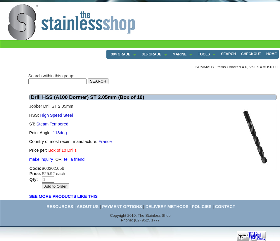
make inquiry (41, 159)
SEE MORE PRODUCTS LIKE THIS (63, 196)
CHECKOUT (251, 54)
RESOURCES (59, 206)
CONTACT (225, 206)
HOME (271, 54)
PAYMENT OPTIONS (122, 206)
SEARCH (228, 54)
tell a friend (74, 159)
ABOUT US (87, 206)
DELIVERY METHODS (167, 206)
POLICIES (201, 206)
